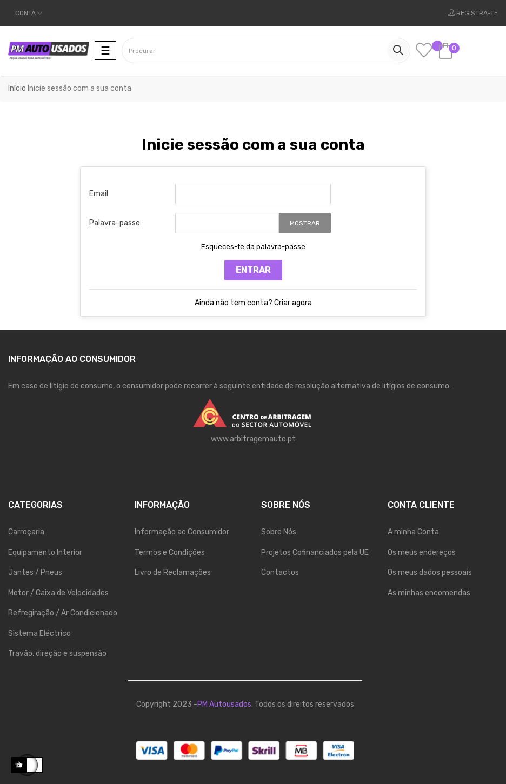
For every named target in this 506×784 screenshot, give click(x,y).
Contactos (280, 572)
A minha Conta (413, 532)
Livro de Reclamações (173, 572)
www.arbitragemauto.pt (253, 439)
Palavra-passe (114, 222)
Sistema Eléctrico (39, 633)
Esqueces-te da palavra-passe (253, 247)
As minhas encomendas (429, 593)
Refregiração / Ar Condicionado (62, 613)
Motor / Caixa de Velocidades (58, 593)
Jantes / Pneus (35, 572)
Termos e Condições (170, 552)
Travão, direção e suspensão (57, 653)
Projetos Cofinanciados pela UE (315, 552)
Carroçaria (26, 532)
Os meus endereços (422, 552)
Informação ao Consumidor (182, 532)
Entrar (253, 270)
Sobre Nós (278, 532)
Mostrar (305, 223)
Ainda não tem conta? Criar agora (253, 302)
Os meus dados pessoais (430, 572)
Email (98, 193)
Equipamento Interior (45, 552)
